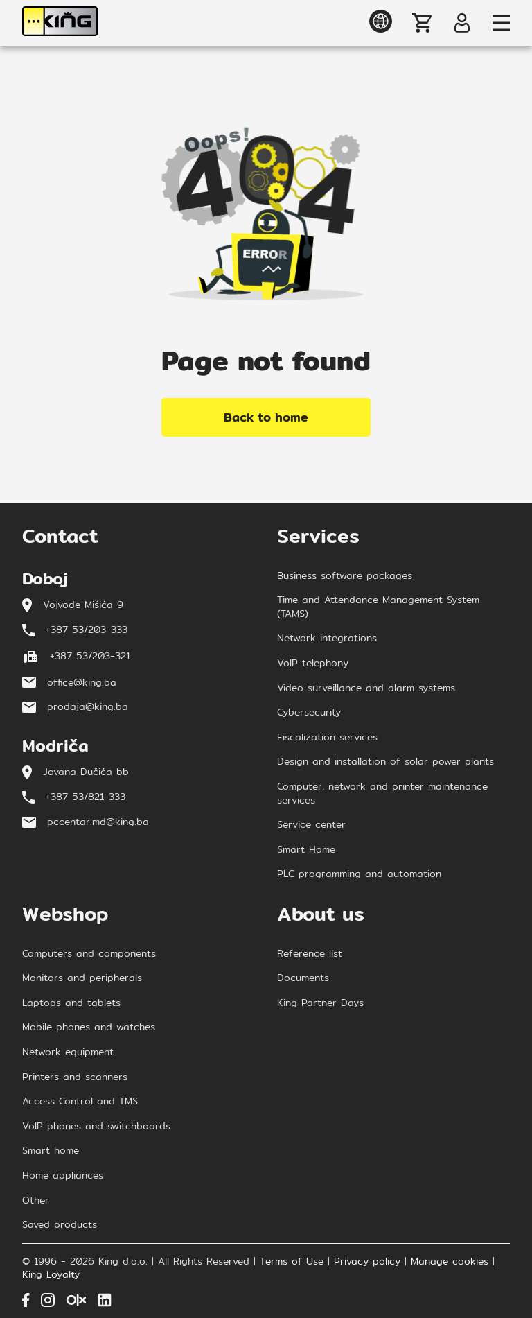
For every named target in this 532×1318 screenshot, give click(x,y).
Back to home (266, 417)
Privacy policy (367, 1262)
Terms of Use (291, 1262)
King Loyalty (51, 1275)
